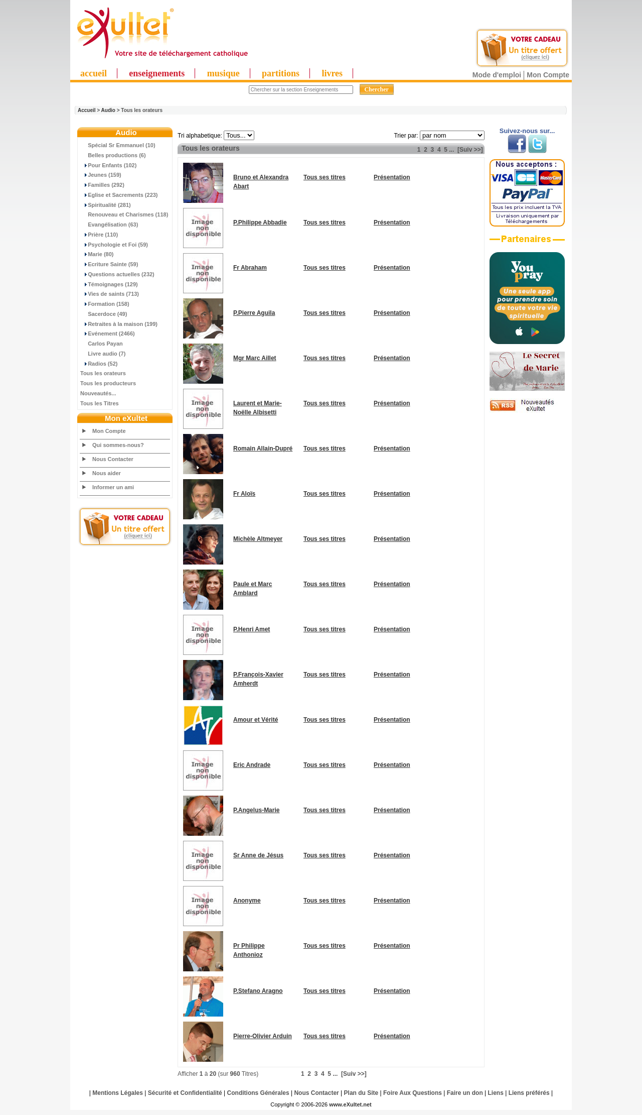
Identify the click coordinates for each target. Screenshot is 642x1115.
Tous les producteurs (108, 383)
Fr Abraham (250, 267)
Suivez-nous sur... (527, 131)
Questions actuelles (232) (117, 274)
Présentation (392, 177)
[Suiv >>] (470, 149)
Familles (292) (102, 185)
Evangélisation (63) (109, 224)
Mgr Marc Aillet (254, 358)
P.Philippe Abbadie (260, 222)
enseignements (157, 73)
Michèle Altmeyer (257, 538)
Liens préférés (529, 1092)
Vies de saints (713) (109, 294)
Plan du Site (361, 1092)
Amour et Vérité (255, 719)
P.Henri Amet (251, 629)
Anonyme (247, 900)
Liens (496, 1092)
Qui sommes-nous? (118, 445)
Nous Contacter (112, 459)
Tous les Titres (99, 403)
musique (223, 73)
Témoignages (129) (109, 284)
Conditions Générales (258, 1092)
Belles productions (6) (113, 155)
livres (332, 73)
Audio (108, 110)
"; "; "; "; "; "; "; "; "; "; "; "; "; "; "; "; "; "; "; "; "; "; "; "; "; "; (239, 135)
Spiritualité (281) (105, 205)
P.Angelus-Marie (256, 810)
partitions (280, 73)
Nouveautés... (98, 393)
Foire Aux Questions (412, 1092)
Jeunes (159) (100, 175)
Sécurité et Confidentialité (185, 1092)
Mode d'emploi (496, 75)
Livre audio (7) (102, 354)
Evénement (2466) (107, 333)
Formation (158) (104, 304)
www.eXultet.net (350, 1104)
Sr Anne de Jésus (258, 855)
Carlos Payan (101, 344)
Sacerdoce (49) (103, 314)
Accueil (87, 110)
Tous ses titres (324, 177)
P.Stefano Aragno (258, 990)
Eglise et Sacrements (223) (119, 195)
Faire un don (465, 1092)
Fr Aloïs (244, 493)
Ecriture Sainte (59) (109, 264)
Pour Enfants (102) (108, 165)
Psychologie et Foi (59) (114, 245)
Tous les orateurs (103, 373)
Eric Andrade (251, 764)
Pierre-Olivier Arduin (262, 1036)
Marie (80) (96, 254)
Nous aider (106, 473)
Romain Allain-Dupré (262, 448)
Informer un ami (113, 487)
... (451, 149)
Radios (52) (98, 364)
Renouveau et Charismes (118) (124, 214)
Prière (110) (99, 235)
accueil (93, 73)
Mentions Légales (117, 1092)
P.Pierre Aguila (254, 312)
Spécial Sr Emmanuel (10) (117, 145)
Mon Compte (548, 75)
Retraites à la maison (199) (118, 324)
